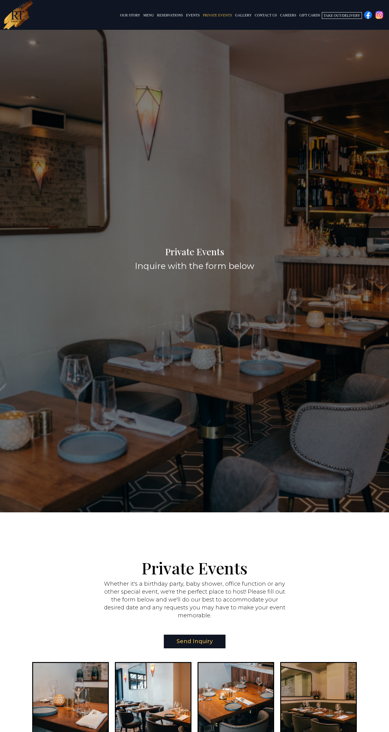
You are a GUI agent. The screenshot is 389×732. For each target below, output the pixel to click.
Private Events (217, 15)
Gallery (243, 15)
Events (193, 15)
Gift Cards (309, 15)
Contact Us (266, 15)
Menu (148, 15)
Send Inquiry (188, 643)
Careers (288, 15)
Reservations (170, 15)
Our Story (130, 15)
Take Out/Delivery (342, 15)
